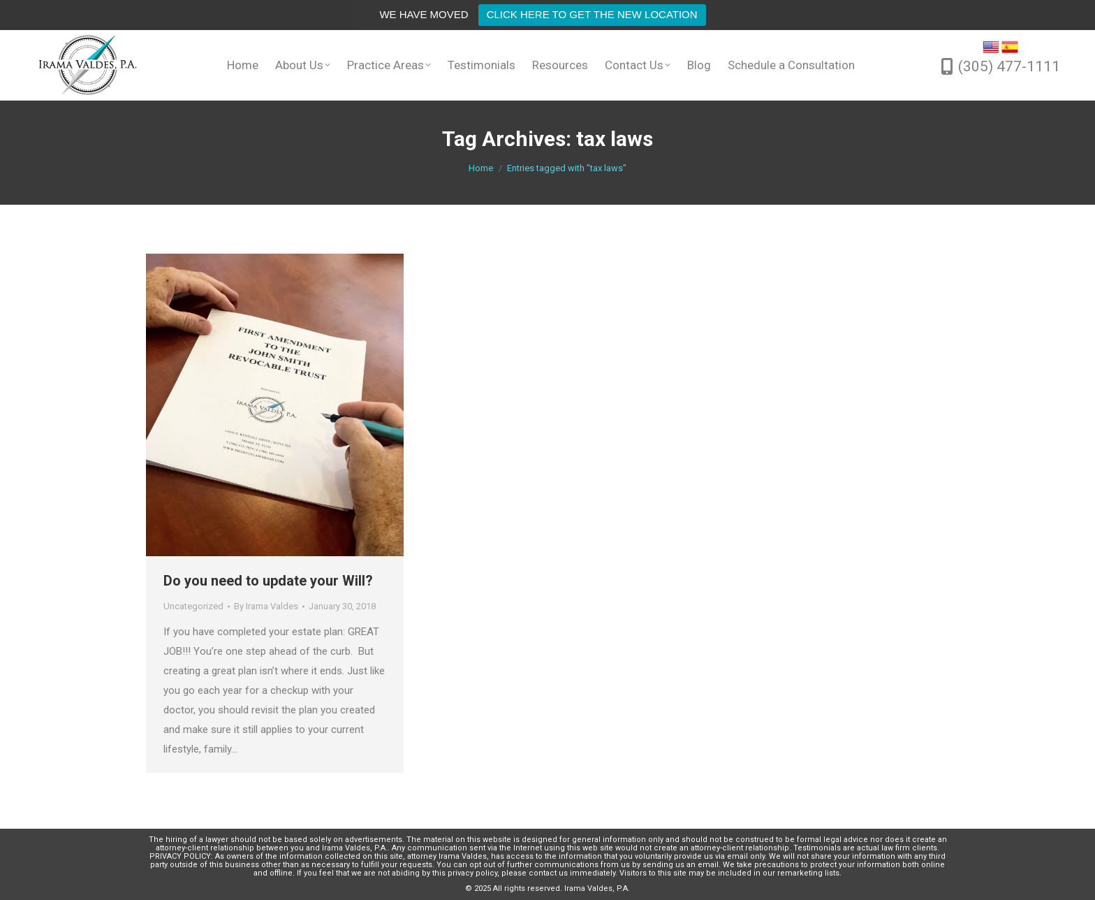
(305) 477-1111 (1009, 66)
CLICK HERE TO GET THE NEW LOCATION (592, 14)
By (266, 606)
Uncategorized (193, 606)
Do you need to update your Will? (268, 580)
